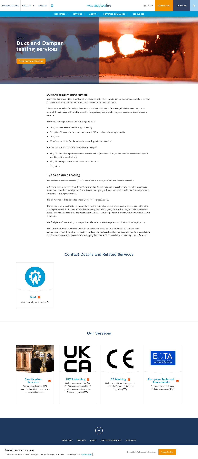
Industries (67, 440)
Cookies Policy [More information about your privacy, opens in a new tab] (86, 454)
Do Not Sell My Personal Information (141, 452)
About (93, 440)
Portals (28, 5)
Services (81, 440)
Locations (181, 5)
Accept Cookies (167, 452)
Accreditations (10, 5)
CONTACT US (164, 5)
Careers (42, 5)
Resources (131, 440)
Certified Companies (111, 440)
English (149, 5)
